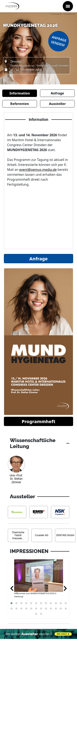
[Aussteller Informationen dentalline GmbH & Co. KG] (17, 512)
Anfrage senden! (59, 41)
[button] (11, 603)
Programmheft (38, 421)
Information (19, 93)
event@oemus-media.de (38, 169)
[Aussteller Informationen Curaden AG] (41, 535)
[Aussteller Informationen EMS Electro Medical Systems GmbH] (38, 512)
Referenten (19, 103)
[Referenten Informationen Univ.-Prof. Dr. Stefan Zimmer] (16, 471)
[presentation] (12, 589)
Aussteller (57, 103)
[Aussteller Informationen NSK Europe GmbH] (60, 512)
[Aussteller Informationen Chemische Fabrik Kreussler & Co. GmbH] (18, 535)
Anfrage (57, 93)
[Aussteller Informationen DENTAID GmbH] (65, 535)
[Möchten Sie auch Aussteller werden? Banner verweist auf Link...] (38, 634)
